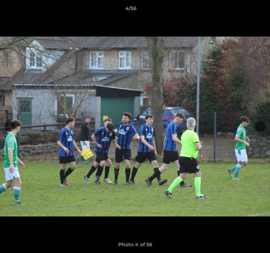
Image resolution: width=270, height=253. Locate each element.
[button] (244, 10)
